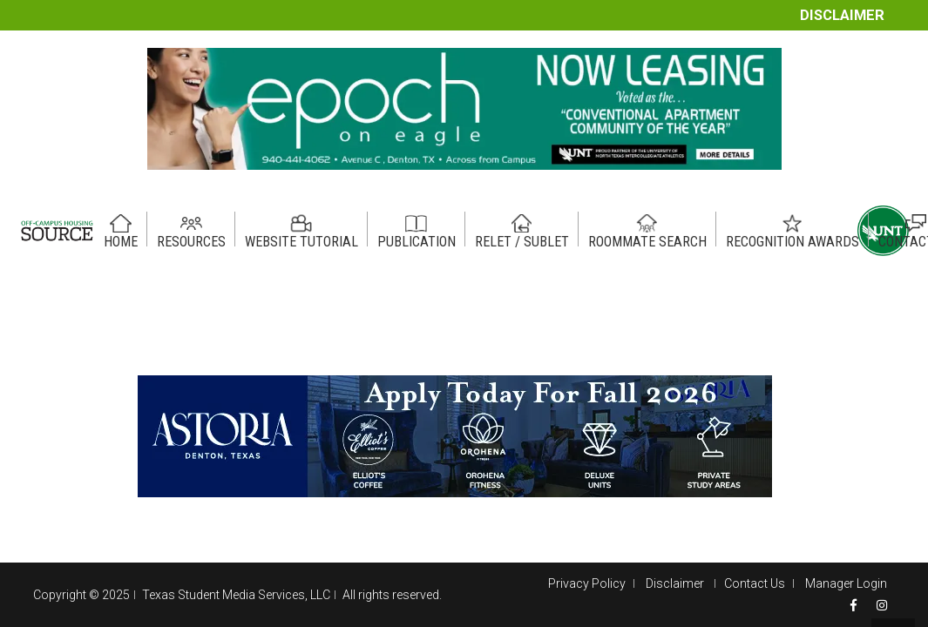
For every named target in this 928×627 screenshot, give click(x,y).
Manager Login (846, 583)
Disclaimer (842, 15)
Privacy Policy (587, 583)
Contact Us (754, 583)
